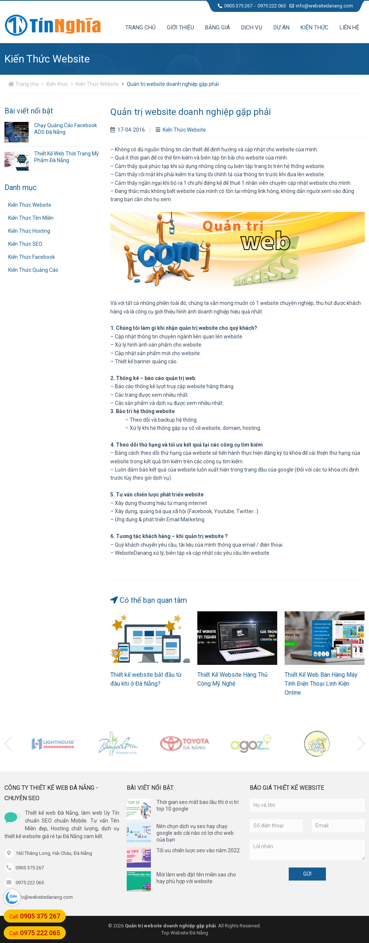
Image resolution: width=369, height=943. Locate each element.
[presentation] (8, 743)
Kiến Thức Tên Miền (31, 218)
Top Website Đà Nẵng (184, 933)
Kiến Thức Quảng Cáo (33, 270)
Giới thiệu (180, 27)
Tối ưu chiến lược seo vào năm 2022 (198, 850)
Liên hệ (349, 27)
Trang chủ (140, 27)
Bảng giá (217, 27)
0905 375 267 (235, 6)
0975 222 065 (272, 6)
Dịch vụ (251, 27)
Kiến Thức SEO (25, 244)
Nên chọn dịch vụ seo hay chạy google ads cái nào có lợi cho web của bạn (195, 833)
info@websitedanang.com (321, 6)
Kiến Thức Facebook (31, 257)
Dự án (281, 27)
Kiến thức (314, 27)
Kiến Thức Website (97, 84)
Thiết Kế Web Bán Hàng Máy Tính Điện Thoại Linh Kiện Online (321, 683)
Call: (34, 916)
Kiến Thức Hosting (29, 231)
